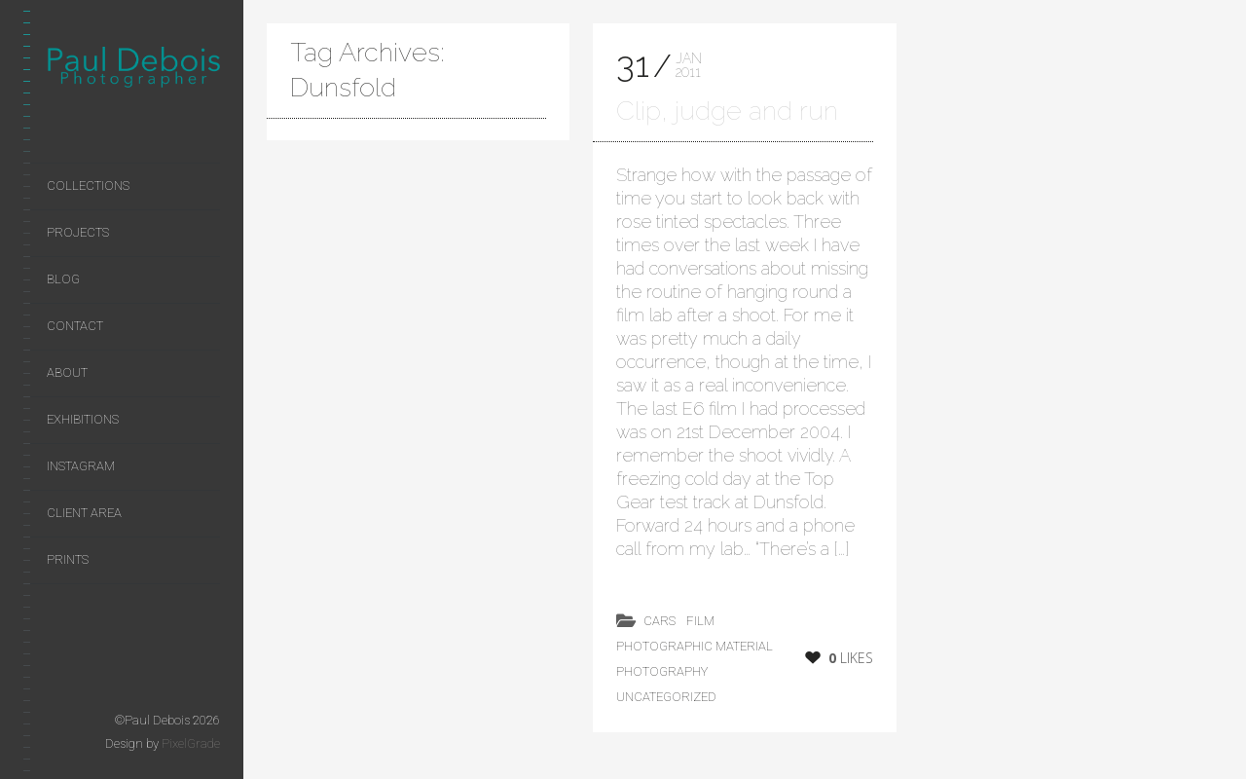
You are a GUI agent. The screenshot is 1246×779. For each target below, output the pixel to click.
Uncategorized (666, 696)
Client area (84, 512)
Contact (75, 325)
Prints (68, 559)
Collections (88, 185)
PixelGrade (191, 743)
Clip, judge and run (727, 110)
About (67, 372)
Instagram (81, 466)
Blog (63, 279)
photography (662, 671)
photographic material (694, 646)
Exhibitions (83, 419)
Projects (78, 232)
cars (659, 620)
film (700, 620)
